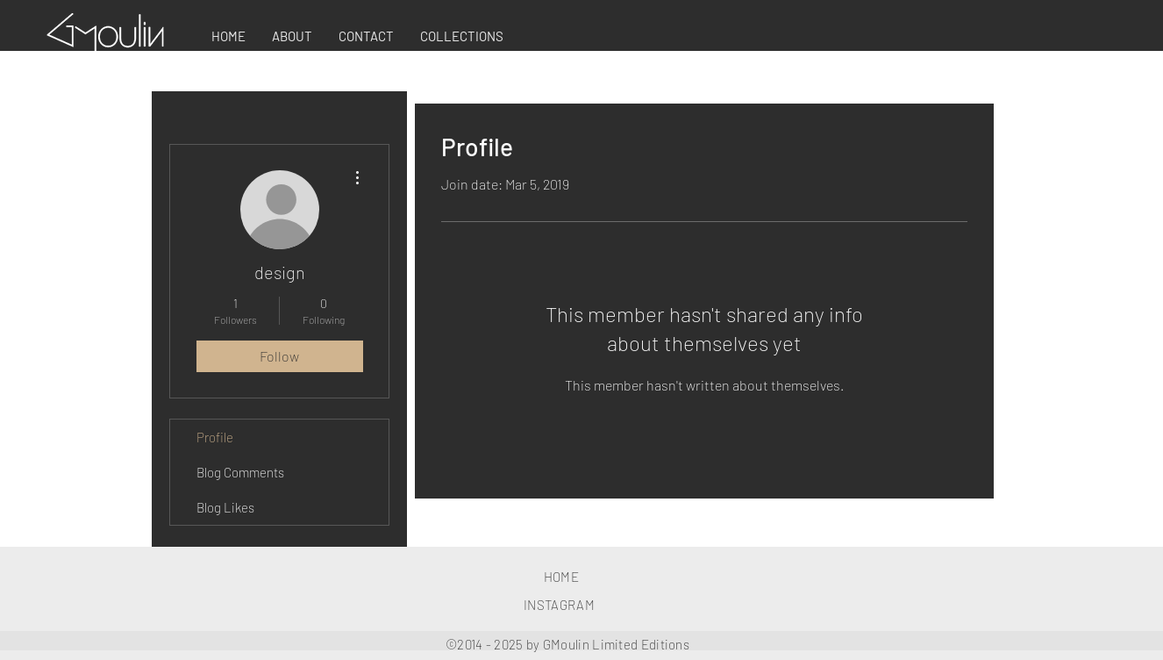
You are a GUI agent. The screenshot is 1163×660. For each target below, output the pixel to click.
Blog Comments (240, 472)
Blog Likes (225, 507)
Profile (214, 437)
